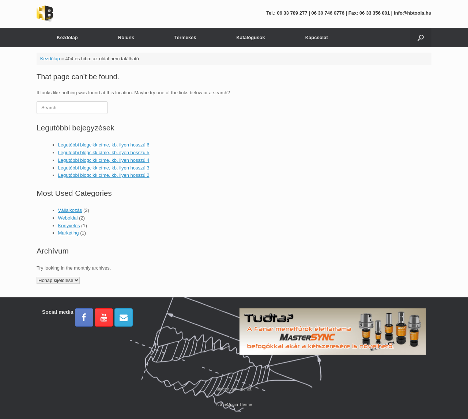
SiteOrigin (228, 404)
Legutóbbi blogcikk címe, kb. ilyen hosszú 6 (104, 145)
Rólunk (126, 37)
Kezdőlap (67, 37)
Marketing (68, 233)
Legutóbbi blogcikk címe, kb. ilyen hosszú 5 (104, 152)
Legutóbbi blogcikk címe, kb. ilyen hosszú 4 (104, 160)
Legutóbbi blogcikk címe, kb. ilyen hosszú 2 (104, 175)
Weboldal (68, 218)
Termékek (185, 37)
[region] (332, 342)
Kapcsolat (316, 37)
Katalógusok (251, 37)
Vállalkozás (70, 210)
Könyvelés (69, 225)
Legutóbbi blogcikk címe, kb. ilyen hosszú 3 (104, 168)
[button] (420, 37)
